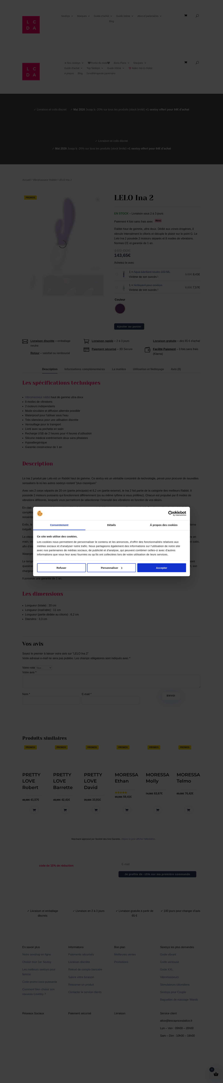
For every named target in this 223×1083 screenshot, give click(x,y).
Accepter (161, 567)
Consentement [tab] (59, 524)
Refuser (61, 567)
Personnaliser (111, 567)
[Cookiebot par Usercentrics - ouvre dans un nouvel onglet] (171, 513)
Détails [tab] (111, 524)
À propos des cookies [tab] (164, 524)
